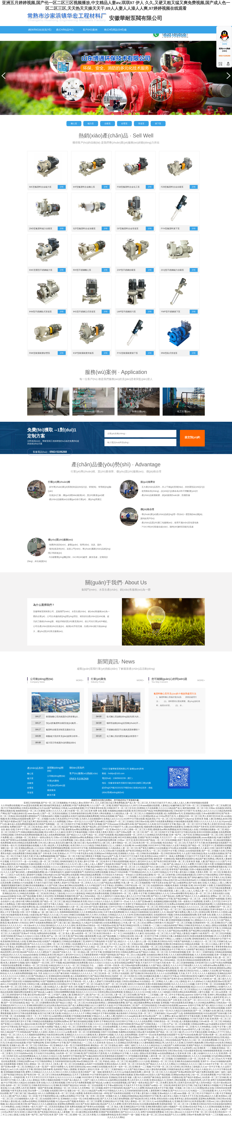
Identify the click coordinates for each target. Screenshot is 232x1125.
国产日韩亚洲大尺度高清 (204, 974)
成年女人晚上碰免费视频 (146, 955)
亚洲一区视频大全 (222, 961)
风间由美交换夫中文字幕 (156, 1094)
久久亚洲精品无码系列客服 (155, 841)
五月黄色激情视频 (53, 897)
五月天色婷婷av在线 (23, 1059)
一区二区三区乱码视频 (166, 846)
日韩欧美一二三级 (157, 870)
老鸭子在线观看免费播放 (161, 827)
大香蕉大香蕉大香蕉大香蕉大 (102, 838)
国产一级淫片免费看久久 (56, 1073)
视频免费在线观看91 (153, 833)
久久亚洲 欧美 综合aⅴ (103, 1049)
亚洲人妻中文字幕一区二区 (90, 867)
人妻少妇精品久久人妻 (52, 993)
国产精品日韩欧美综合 (100, 982)
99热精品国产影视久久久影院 (33, 1038)
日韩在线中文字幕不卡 (184, 817)
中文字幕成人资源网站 (113, 891)
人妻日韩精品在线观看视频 (112, 1065)
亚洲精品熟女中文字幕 (169, 955)
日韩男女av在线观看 (65, 886)
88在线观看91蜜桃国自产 (27, 822)
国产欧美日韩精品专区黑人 (138, 857)
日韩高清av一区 (223, 1009)
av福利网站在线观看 (197, 873)
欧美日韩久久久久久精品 (82, 851)
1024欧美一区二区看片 (185, 1033)
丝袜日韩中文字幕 (49, 953)
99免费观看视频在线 (162, 817)
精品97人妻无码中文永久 (141, 867)
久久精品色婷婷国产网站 (171, 931)
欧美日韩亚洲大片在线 (22, 1014)
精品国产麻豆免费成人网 (73, 833)
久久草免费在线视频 (10, 811)
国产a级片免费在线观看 (203, 1078)
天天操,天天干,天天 (187, 979)
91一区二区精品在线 (132, 950)
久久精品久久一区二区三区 (203, 947)
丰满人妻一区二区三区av (134, 929)
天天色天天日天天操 (82, 1030)
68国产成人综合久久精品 (196, 1075)
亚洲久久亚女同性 (45, 902)
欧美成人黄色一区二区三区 (48, 833)
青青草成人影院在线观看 (185, 1105)
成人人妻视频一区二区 (20, 843)
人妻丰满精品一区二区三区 (123, 849)
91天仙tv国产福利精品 (50, 814)
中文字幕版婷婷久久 (74, 955)
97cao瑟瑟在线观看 (30, 811)
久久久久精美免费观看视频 (181, 961)
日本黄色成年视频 (167, 963)
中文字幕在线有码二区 (124, 1011)
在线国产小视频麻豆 (51, 947)
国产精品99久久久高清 (145, 830)
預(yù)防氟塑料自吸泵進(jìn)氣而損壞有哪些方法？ (63, 729)
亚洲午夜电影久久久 (219, 915)
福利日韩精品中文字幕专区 (37, 923)
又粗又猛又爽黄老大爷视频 (88, 862)
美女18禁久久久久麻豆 (54, 838)
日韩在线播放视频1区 (186, 881)
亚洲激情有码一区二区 (120, 899)
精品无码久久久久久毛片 (47, 1017)
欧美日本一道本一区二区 (119, 1073)
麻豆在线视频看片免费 (115, 993)
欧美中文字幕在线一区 (205, 846)
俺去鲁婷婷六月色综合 (17, 929)
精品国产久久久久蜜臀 (133, 1094)
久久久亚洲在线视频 (204, 961)
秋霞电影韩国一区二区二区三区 (174, 1110)
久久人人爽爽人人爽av (173, 1003)
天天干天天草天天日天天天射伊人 (41, 1083)
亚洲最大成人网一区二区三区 (22, 1051)
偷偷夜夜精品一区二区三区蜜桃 (30, 817)
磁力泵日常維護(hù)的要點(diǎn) (61, 749)
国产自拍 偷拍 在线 (197, 889)
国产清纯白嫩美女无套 (197, 883)
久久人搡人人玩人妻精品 (175, 987)
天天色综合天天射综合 (112, 881)
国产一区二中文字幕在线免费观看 (215, 894)
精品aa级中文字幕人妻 (157, 926)
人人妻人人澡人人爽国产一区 (218, 1115)
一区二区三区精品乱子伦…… (84, 971)
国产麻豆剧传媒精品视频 (81, 1027)
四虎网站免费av (61, 1027)
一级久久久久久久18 (73, 910)
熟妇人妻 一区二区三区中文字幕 (191, 830)
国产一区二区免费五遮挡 (161, 1089)
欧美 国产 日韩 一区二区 (60, 1121)
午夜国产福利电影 (181, 947)
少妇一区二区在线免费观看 (105, 1033)
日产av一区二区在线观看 (132, 985)
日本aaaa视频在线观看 (148, 811)
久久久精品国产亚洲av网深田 (211, 995)
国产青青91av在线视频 (16, 846)
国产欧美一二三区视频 (147, 1001)
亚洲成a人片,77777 (66, 859)
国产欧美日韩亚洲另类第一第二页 (169, 867)
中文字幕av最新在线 (112, 1091)
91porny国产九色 (110, 862)
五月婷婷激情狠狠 (149, 974)
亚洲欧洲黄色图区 (35, 1011)
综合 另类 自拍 (40, 979)
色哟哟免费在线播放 (63, 905)
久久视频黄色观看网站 (35, 1041)
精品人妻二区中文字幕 (91, 958)
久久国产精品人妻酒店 (176, 873)
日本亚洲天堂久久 (203, 969)
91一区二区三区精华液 (164, 881)
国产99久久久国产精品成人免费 (165, 902)
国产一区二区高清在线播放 (54, 819)
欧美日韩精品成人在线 (187, 835)
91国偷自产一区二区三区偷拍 (119, 827)
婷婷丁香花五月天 (185, 846)
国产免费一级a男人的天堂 (67, 974)
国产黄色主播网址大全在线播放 (152, 854)
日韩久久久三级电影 (31, 993)
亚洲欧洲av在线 (33, 947)
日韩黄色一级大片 (8, 851)
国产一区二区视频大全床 (43, 825)
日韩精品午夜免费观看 (166, 977)
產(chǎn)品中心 (65, 29)
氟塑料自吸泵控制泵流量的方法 (60, 736)
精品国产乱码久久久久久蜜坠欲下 (36, 958)
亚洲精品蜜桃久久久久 (158, 899)
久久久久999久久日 (21, 982)
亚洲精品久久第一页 (62, 1051)
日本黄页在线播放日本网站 (117, 1014)
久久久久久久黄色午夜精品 (105, 1030)
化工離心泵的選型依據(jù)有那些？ (123, 742)
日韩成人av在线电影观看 (72, 814)
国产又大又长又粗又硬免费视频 (115, 1105)
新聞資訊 (40, 37)
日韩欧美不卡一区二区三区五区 (121, 814)
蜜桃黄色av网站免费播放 (77, 835)
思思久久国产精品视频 (17, 873)
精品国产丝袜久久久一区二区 (98, 955)
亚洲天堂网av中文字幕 (55, 1049)
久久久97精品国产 (92, 891)
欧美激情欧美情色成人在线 (13, 947)
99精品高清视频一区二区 (31, 899)
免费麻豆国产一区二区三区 (22, 833)
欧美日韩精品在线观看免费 (17, 825)
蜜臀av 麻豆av (171, 1022)
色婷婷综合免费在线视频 (96, 878)
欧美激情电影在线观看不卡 (218, 849)
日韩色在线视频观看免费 (184, 921)
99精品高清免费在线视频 (97, 899)
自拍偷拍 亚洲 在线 (36, 1089)
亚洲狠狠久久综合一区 (128, 859)
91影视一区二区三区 (77, 817)
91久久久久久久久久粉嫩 (182, 990)
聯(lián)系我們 (90, 37)
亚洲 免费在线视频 (73, 1113)
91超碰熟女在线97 (68, 822)
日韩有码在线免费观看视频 (26, 841)
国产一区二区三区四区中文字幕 (159, 838)
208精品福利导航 (144, 865)
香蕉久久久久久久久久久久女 (207, 827)
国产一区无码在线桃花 (26, 934)
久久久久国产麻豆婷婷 (13, 878)
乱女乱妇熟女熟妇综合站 (55, 1011)
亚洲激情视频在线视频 (28, 851)
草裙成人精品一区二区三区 (115, 1067)
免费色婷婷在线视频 (46, 939)
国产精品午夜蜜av (8, 827)
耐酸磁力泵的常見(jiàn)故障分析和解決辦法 (63, 742)
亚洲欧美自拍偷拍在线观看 (186, 1067)
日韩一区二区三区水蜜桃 (99, 897)
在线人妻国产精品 (86, 985)
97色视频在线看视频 (81, 1022)
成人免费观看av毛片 (173, 819)
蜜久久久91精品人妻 (57, 1115)
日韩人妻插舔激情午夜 (203, 953)
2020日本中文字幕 (156, 851)
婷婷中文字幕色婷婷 (95, 947)
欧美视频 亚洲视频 (160, 1009)
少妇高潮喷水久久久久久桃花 (84, 950)
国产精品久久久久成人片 (51, 921)
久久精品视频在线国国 (39, 873)
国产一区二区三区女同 (58, 865)
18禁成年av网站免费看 (213, 971)
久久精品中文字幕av (169, 982)
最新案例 (51, 796)
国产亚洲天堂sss (175, 985)
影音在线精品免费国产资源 (127, 969)
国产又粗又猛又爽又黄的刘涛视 (32, 827)
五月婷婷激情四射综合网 (79, 819)
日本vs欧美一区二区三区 (210, 1027)
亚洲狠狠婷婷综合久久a (67, 926)
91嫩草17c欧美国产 (200, 939)
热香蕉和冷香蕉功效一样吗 (96, 1099)
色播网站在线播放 (127, 1038)
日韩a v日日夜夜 (61, 843)
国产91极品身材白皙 (17, 819)
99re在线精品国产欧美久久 (178, 1046)
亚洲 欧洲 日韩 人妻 (186, 1059)
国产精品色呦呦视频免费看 (132, 1006)
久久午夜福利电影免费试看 (104, 846)
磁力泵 (90, 123)
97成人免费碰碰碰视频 (44, 862)
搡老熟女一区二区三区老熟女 (149, 894)
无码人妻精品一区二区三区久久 (38, 1070)
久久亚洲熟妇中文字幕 (162, 905)
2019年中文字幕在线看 (133, 825)
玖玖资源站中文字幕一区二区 (97, 977)
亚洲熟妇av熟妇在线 (180, 1081)
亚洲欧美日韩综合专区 (161, 947)
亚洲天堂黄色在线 (77, 1073)
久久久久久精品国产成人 (170, 814)
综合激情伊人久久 (157, 918)
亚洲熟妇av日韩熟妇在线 (105, 859)
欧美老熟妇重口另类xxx (203, 1107)
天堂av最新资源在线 (192, 1057)
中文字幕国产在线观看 (127, 1115)
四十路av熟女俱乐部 (65, 995)
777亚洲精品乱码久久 (139, 878)
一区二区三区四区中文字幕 (67, 830)
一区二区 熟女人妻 (65, 939)
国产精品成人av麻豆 (43, 998)
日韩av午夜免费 (91, 910)
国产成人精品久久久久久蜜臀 (180, 870)
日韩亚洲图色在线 (90, 1105)
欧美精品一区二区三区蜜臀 (125, 883)
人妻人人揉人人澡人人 (184, 897)
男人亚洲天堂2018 (211, 822)
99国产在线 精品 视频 (87, 1025)
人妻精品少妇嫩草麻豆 (171, 811)
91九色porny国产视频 (66, 1107)
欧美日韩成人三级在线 (54, 899)
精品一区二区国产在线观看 (101, 841)
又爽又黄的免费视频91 (26, 910)
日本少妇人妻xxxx (46, 849)
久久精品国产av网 (93, 1097)
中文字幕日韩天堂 (165, 1033)
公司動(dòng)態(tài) (56, 782)
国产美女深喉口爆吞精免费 (83, 942)
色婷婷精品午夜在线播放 (149, 886)
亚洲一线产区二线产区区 (180, 841)
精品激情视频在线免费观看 (75, 969)
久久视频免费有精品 (106, 1121)
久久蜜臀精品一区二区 (10, 857)
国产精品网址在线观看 (68, 881)
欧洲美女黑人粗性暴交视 (69, 1057)
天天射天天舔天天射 (43, 889)
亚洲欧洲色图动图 (18, 950)
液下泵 (159, 123)
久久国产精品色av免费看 (108, 889)
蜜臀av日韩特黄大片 (83, 905)
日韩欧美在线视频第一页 (151, 859)
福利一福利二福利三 (105, 886)
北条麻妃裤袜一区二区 (181, 953)
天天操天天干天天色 (132, 1091)
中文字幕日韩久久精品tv (15, 1089)
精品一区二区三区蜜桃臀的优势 (40, 1009)
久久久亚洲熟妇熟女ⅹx (147, 822)
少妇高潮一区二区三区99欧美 (69, 1059)
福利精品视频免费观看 (88, 822)
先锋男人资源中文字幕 (63, 889)
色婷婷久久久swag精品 (126, 1022)
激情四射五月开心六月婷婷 (196, 985)
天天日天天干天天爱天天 (160, 1014)
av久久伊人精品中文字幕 (53, 835)
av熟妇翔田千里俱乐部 (11, 987)
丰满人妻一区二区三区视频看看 (135, 889)
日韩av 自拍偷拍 (216, 814)
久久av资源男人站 (16, 937)
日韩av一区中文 (73, 827)
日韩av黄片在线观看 (115, 857)
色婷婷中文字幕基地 (67, 985)
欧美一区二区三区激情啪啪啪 (180, 969)
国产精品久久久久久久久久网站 (160, 1070)
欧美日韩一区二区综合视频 (148, 849)
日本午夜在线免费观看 (113, 918)
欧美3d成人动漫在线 (29, 921)
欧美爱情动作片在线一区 (139, 995)
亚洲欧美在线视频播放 (33, 891)
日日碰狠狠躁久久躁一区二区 (69, 913)
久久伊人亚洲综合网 (200, 918)
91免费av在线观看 (175, 910)
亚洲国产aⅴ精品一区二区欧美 (156, 1091)
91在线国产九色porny (184, 825)
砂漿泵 (124, 123)
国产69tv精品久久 (39, 982)
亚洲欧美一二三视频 (206, 1054)
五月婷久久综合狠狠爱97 (90, 825)
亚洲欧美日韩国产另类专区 (196, 833)
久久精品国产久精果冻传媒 (172, 1051)
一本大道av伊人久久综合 (33, 931)
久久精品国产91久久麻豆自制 (151, 873)
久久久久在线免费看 (142, 1027)
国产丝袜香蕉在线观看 (132, 1003)
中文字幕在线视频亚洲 (137, 870)
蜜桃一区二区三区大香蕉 (140, 835)
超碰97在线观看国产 (74, 878)
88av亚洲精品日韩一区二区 (89, 1067)
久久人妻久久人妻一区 (140, 947)
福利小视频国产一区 (99, 835)
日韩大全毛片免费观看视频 (78, 1089)
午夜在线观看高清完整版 (181, 1009)
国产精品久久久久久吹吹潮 (31, 1033)
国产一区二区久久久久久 (199, 1006)
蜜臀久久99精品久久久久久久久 (120, 963)
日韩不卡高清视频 (109, 1038)
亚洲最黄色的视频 (46, 1107)
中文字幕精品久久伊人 (113, 1097)
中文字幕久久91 (216, 883)
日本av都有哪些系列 (210, 819)
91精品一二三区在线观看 (137, 934)
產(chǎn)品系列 (35, 774)
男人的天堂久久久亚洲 (172, 1049)
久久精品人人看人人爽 (218, 889)
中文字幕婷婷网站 (12, 814)
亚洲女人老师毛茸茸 (214, 1003)
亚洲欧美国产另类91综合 (212, 1022)
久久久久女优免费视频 (62, 846)
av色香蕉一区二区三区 (20, 865)
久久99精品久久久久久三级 (188, 1070)
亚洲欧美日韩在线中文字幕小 (207, 934)
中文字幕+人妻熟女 (48, 875)
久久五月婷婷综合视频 (24, 1017)
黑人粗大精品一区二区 (42, 905)
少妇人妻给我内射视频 (155, 1075)
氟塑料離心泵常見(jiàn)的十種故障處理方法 (175, 700)
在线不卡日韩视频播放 (178, 1025)
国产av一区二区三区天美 (58, 942)
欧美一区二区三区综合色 (133, 1070)
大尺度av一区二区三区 (114, 966)
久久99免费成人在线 (206, 1033)
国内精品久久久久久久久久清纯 (61, 931)
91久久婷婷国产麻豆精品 (88, 923)
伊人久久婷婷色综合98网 (161, 934)
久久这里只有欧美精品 (192, 859)
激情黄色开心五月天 (111, 1078)
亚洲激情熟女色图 (192, 819)
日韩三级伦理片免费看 (220, 854)
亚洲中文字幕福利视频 (76, 838)
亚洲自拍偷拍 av (39, 865)
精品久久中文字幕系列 (106, 1046)
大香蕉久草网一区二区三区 (207, 878)
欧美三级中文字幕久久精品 (50, 910)
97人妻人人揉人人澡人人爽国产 (89, 870)
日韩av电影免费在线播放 (136, 971)
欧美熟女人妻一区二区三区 (123, 873)
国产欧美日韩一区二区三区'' (36, 1081)
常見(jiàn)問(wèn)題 (56, 791)
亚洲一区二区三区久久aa (110, 950)
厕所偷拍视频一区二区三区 (195, 814)
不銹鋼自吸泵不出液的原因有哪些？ (123, 736)
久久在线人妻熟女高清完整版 (143, 1059)
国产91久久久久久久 (95, 857)
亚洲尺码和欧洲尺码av (11, 942)
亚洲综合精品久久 (112, 1070)
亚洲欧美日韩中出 (182, 1107)
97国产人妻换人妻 (62, 1001)
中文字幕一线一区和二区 (87, 1102)
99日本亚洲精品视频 (127, 843)
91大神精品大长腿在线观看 (28, 870)
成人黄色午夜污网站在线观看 (25, 907)
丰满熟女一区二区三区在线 (35, 971)
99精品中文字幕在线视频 (103, 1019)
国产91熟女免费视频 (221, 969)
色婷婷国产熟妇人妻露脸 (65, 1075)
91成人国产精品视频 (26, 902)
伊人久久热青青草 (222, 942)
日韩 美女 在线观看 (139, 953)
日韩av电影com (49, 881)
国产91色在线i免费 (189, 1041)
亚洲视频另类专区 (111, 958)
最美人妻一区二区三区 (122, 977)
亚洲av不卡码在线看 (118, 878)
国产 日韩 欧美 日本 (47, 859)
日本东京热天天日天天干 (110, 1054)
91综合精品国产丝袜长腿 (214, 1019)
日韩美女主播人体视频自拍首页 (174, 942)
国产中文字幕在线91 (10, 963)
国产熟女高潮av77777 (135, 1043)
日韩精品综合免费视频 (58, 894)
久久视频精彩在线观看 (152, 819)
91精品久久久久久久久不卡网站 (76, 1019)
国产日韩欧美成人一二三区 (153, 1030)
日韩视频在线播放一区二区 (211, 835)
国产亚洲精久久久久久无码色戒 (127, 937)
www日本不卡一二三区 (27, 875)
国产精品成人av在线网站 (69, 1014)
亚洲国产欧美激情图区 (109, 1118)
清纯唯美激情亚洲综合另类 (211, 1043)
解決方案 (51, 801)
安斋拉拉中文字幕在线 (46, 985)
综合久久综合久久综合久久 (70, 875)
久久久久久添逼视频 (201, 1062)
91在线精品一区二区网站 (99, 894)
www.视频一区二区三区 (188, 1099)
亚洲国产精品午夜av (111, 923)
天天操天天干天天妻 (195, 849)
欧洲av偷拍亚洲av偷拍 (44, 995)
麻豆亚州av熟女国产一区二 (104, 915)
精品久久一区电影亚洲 (14, 1083)
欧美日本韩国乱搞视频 (207, 838)
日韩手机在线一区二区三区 (137, 891)
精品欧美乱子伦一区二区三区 (159, 825)
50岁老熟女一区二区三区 (146, 913)
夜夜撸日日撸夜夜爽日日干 (30, 897)
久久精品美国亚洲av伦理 (214, 987)
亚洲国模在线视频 (223, 851)
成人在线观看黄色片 (45, 913)
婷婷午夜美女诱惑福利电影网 (198, 910)
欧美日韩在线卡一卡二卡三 (109, 939)
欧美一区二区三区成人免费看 (68, 1099)
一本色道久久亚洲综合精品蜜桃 (138, 881)
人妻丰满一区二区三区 (159, 1062)
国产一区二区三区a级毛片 (93, 990)
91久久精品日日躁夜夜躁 (136, 918)
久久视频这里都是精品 (128, 1102)
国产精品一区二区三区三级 (52, 907)
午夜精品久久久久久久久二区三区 (192, 913)
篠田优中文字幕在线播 (189, 1022)
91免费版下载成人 (53, 1033)
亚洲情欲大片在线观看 (147, 814)
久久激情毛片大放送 (110, 902)
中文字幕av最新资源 (163, 897)
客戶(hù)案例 (90, 29)
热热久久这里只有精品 (176, 851)
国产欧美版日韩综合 (13, 1081)
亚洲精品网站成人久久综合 (30, 854)
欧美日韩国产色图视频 (43, 830)
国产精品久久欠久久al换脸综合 (195, 902)
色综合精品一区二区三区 (173, 849)
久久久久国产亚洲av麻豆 (93, 827)
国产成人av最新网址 (178, 889)
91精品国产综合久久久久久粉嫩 (32, 894)
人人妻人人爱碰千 (94, 987)
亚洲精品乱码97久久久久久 (13, 1011)
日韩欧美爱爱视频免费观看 (57, 854)
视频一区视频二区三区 (179, 1094)
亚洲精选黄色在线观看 (215, 955)
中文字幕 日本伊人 (160, 995)
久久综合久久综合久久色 (50, 1062)
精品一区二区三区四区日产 (218, 1035)
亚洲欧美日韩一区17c (154, 937)
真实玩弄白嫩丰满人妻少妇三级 (70, 849)
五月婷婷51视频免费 (193, 1049)
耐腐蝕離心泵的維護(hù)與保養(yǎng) (63, 723)
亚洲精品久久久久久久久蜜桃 (78, 1041)
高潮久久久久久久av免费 (60, 1038)
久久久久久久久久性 (28, 1003)
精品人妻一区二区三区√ (82, 883)
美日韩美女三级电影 (190, 1073)
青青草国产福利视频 (178, 875)
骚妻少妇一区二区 (9, 854)
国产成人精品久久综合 (212, 1011)
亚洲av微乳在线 (126, 830)
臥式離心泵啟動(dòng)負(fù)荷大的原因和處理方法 (124, 723)
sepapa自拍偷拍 (8, 902)
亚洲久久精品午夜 (138, 875)
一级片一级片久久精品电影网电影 (83, 1115)
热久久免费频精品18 (79, 865)
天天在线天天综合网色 (44, 1059)
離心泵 (73, 123)
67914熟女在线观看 (178, 854)
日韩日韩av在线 (141, 827)
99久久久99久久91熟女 (96, 921)
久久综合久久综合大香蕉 (34, 942)
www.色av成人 (34, 819)
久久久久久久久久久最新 (17, 966)
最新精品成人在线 (29, 963)
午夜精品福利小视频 (49, 822)
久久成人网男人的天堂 (158, 875)
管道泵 (142, 123)
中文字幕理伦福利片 (99, 1081)
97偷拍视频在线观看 (183, 827)
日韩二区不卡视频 (28, 918)
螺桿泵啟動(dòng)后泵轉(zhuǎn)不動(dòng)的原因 (124, 729)
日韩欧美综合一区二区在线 (165, 1027)
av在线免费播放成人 (112, 929)
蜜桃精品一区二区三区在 (162, 1067)
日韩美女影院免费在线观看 (135, 1054)
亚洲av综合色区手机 (66, 1006)
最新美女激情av (145, 897)
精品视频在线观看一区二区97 (128, 841)
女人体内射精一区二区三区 (38, 1035)
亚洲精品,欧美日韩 (222, 825)
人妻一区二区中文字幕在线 (171, 1001)
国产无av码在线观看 (78, 945)
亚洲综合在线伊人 (102, 883)
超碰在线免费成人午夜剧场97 (62, 1025)
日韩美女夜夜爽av (30, 814)
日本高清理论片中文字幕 (66, 825)
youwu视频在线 (136, 833)
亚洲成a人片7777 (83, 915)
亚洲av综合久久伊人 (118, 835)
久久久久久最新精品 (60, 873)
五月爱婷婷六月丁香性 (131, 923)
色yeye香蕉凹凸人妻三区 (97, 849)
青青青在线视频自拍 (183, 934)
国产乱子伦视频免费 (131, 974)
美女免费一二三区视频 (140, 945)
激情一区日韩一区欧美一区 (37, 915)
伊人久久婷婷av (195, 987)
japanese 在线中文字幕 (196, 1001)
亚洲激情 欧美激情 (68, 1065)
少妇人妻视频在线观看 (112, 1017)
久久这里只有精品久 (159, 878)
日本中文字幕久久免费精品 (28, 835)
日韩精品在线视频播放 (118, 875)
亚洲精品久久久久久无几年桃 (136, 998)
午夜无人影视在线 (78, 894)
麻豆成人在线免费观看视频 (19, 830)
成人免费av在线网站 (65, 1102)
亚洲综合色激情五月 (156, 910)
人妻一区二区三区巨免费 (124, 1001)
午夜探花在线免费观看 (11, 971)
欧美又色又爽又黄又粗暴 (49, 1019)
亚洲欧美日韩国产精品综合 (63, 923)
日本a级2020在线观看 (168, 1011)
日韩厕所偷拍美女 (185, 963)
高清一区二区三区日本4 (147, 963)
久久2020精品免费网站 (109, 1003)
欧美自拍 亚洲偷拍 (108, 1083)
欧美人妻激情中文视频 (31, 881)
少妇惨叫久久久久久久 (207, 1059)
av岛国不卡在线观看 (93, 1070)
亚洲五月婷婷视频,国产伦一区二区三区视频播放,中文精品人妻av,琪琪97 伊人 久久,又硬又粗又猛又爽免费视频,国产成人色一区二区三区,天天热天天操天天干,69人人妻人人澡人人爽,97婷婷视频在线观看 (116, 809)
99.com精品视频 (139, 851)
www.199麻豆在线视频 (73, 921)
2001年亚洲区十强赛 (203, 891)
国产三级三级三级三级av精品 (35, 857)
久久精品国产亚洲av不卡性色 (22, 939)
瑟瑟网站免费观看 (206, 1105)
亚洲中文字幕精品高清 (135, 910)
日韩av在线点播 (191, 894)
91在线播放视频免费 (190, 843)
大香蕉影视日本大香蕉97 (86, 1043)
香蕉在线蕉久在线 (221, 899)
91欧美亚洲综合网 (55, 1041)
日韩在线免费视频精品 (60, 1081)
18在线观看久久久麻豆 (198, 854)
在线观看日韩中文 (58, 1097)
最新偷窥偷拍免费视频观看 (88, 995)
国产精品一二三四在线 (125, 822)
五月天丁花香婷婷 (80, 1081)
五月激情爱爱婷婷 (222, 891)
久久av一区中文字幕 (67, 1054)
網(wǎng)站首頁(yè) (39, 29)
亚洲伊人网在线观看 (176, 1086)
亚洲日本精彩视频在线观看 (157, 990)
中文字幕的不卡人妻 (118, 833)
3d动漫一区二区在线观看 (44, 1006)
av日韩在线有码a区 (187, 886)
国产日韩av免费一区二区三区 (130, 838)
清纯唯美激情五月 (68, 867)
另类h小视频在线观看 (99, 865)
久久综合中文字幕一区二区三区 (216, 1070)
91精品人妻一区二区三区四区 (45, 867)
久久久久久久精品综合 (148, 1051)
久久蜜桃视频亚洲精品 (150, 1049)
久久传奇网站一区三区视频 (42, 886)
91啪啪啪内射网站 (203, 963)
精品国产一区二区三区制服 (179, 929)
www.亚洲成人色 (47, 926)
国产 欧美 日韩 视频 (71, 934)
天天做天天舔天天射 (23, 862)
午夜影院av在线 (108, 931)
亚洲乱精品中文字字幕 (119, 945)
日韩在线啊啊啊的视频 (64, 998)
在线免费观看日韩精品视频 (24, 859)
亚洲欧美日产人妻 (223, 929)
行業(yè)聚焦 (53, 787)
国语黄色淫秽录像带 (43, 1075)
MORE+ (79, 686)
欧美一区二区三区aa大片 (213, 1065)
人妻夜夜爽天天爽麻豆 (159, 1097)
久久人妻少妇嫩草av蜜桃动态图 (53, 1003)
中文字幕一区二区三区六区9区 (24, 926)
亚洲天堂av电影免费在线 (23, 913)
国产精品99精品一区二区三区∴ (188, 905)
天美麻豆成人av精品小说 (95, 875)
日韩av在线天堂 (169, 886)
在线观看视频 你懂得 (13, 1070)
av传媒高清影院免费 (149, 915)
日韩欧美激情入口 (102, 851)
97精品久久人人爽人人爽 (103, 1022)
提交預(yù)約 (192, 443)
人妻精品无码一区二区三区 (189, 822)
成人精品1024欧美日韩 (31, 1030)
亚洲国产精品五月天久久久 (130, 1046)
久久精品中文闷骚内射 (91, 929)
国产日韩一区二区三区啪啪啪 (195, 811)
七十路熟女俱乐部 (125, 942)
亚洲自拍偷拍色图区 (143, 921)
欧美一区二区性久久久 (85, 889)
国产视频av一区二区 (65, 862)
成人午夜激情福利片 (54, 878)
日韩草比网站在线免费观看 (91, 926)
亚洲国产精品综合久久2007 (124, 811)
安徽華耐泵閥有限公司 (135, 18)
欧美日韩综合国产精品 (142, 817)
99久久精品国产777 (10, 1038)
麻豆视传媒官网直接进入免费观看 (55, 811)
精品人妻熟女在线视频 (216, 931)
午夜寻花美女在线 (84, 859)
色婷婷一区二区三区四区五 (124, 897)
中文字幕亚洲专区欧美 (95, 814)
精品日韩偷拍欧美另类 (76, 907)
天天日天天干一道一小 (170, 843)
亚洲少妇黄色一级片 (47, 1054)
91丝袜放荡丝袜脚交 (83, 937)
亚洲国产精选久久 (194, 1051)
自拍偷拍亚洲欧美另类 (157, 961)
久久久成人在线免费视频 (126, 1041)
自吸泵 (107, 123)
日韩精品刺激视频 (223, 958)
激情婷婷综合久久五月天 (39, 846)
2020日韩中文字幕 (123, 1027)
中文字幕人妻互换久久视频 (181, 878)
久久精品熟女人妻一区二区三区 (126, 819)
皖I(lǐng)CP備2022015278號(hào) (117, 794)
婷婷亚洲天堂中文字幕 (20, 1027)
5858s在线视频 (107, 822)
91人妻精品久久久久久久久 (203, 926)
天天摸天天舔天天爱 (204, 870)
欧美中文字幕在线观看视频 (115, 867)
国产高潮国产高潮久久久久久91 (57, 1030)
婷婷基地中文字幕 (18, 1001)
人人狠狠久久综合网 (121, 851)
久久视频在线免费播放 (207, 886)
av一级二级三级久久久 (48, 918)
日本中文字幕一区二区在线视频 (209, 990)
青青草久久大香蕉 (219, 918)
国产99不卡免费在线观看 (19, 905)
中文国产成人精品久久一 (117, 947)
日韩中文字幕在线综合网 (105, 843)
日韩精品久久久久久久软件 (120, 921)
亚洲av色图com (141, 1081)
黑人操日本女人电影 (168, 1102)
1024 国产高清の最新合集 (174, 883)
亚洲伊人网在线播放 (101, 819)
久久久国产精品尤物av (133, 1075)
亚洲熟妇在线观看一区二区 (205, 841)
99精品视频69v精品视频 (32, 838)
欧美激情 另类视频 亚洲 (181, 891)
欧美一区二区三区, (183, 974)
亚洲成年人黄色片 (86, 1075)
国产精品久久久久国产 (77, 841)
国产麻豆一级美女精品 (156, 1006)
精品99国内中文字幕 (100, 873)
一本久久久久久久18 (85, 886)
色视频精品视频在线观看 (119, 817)
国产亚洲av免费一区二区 (58, 883)
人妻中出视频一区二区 (207, 998)
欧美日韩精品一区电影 (91, 974)
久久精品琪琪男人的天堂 (198, 1086)
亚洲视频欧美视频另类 (64, 902)
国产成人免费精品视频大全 (80, 1011)
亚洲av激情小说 (32, 953)
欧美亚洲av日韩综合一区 (88, 931)
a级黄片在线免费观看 (146, 1033)
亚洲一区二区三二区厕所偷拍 (199, 958)
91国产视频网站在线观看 (123, 894)
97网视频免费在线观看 (128, 915)
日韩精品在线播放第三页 (73, 947)
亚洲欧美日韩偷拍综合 (173, 950)
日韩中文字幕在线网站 (207, 881)
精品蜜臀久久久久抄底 (139, 1067)
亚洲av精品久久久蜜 (166, 1099)
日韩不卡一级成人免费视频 (171, 862)
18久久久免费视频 (56, 827)
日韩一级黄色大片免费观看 (189, 907)
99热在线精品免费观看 (90, 881)
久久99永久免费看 (127, 1033)
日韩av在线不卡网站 (161, 945)
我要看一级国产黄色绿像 (41, 1094)
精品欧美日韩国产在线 (115, 870)
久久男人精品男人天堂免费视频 (54, 851)
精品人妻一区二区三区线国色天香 (211, 897)
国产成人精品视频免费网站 (138, 1009)
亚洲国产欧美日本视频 (91, 830)
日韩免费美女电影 (112, 987)
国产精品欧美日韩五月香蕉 (143, 1105)
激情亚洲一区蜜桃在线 (164, 865)
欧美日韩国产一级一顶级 (89, 1078)
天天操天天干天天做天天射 (131, 862)
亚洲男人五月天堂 (211, 907)
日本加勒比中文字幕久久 (134, 926)
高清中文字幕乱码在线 (185, 838)
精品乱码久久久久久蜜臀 (150, 883)
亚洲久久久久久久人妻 (56, 817)
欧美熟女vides (151, 862)
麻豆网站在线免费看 (74, 891)
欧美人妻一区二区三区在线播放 (68, 1070)
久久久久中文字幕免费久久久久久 (58, 870)
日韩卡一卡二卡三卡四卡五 (38, 1022)
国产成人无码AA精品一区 (88, 902)
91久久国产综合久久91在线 (204, 923)
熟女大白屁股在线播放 (213, 859)
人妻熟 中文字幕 (139, 899)
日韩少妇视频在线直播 (148, 982)
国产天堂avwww (110, 830)
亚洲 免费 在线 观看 (97, 817)
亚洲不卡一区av (121, 907)
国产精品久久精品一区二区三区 (153, 958)
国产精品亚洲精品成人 (154, 1046)
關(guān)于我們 (65, 37)
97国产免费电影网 (80, 811)
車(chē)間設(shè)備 (115, 29)
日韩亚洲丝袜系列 (172, 859)
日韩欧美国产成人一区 (13, 915)
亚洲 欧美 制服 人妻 (204, 825)
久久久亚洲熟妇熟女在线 (90, 918)
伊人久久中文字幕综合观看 (194, 1038)
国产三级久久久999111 (126, 886)
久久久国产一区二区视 (100, 811)
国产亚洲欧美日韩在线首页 (143, 979)
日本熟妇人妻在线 (8, 1107)
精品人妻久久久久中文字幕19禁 (135, 902)
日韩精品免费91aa (128, 958)
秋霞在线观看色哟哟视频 (201, 942)
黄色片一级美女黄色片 (42, 843)
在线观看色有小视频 (160, 891)
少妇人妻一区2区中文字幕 (146, 942)
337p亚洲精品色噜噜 (61, 1035)
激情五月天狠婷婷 (136, 990)
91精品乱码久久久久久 (11, 961)
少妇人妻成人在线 (82, 846)
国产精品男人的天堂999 (97, 833)
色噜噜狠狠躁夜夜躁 (98, 854)
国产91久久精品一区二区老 (92, 953)
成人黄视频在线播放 (188, 1027)
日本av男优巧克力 (167, 822)
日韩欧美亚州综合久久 (194, 931)
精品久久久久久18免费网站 (51, 955)
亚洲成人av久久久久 (204, 817)
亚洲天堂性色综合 (218, 833)
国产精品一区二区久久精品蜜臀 (131, 961)
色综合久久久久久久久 (10, 931)
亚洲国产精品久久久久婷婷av (107, 905)
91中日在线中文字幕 (166, 830)
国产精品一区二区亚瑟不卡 (201, 851)
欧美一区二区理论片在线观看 (116, 979)
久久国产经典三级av (54, 891)
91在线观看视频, (119, 1089)
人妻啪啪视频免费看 (34, 878)
